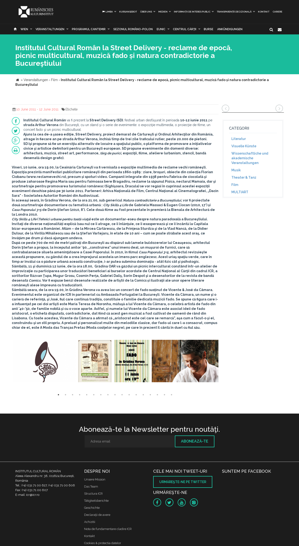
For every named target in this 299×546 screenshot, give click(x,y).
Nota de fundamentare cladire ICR (108, 529)
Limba (107, 11)
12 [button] (136, 394)
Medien (163, 11)
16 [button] (164, 394)
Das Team (91, 486)
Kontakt (263, 11)
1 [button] (58, 394)
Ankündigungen (229, 29)
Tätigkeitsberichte (96, 500)
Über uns (146, 11)
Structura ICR (93, 493)
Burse (208, 29)
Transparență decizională (234, 11)
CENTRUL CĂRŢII (184, 29)
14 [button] (150, 394)
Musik (236, 170)
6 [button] (93, 394)
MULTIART (239, 192)
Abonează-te (194, 441)
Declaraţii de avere (97, 515)
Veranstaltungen (50, 29)
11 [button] (129, 394)
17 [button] (171, 394)
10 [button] (122, 394)
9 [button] (115, 394)
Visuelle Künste (243, 146)
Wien (24, 29)
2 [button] (65, 394)
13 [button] (143, 394)
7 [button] (100, 394)
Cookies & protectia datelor (102, 543)
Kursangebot (128, 11)
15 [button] (157, 394)
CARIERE (277, 11)
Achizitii (89, 522)
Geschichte (92, 507)
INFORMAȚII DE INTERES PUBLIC (192, 11)
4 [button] (79, 394)
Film (234, 185)
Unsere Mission (94, 479)
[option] (44, 361)
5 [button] (86, 394)
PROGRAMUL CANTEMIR (89, 29)
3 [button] (72, 394)
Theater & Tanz (243, 177)
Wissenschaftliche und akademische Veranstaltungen (249, 158)
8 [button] (108, 394)
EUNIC (161, 29)
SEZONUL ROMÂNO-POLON (133, 29)
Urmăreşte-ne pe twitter (182, 482)
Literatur (238, 139)
